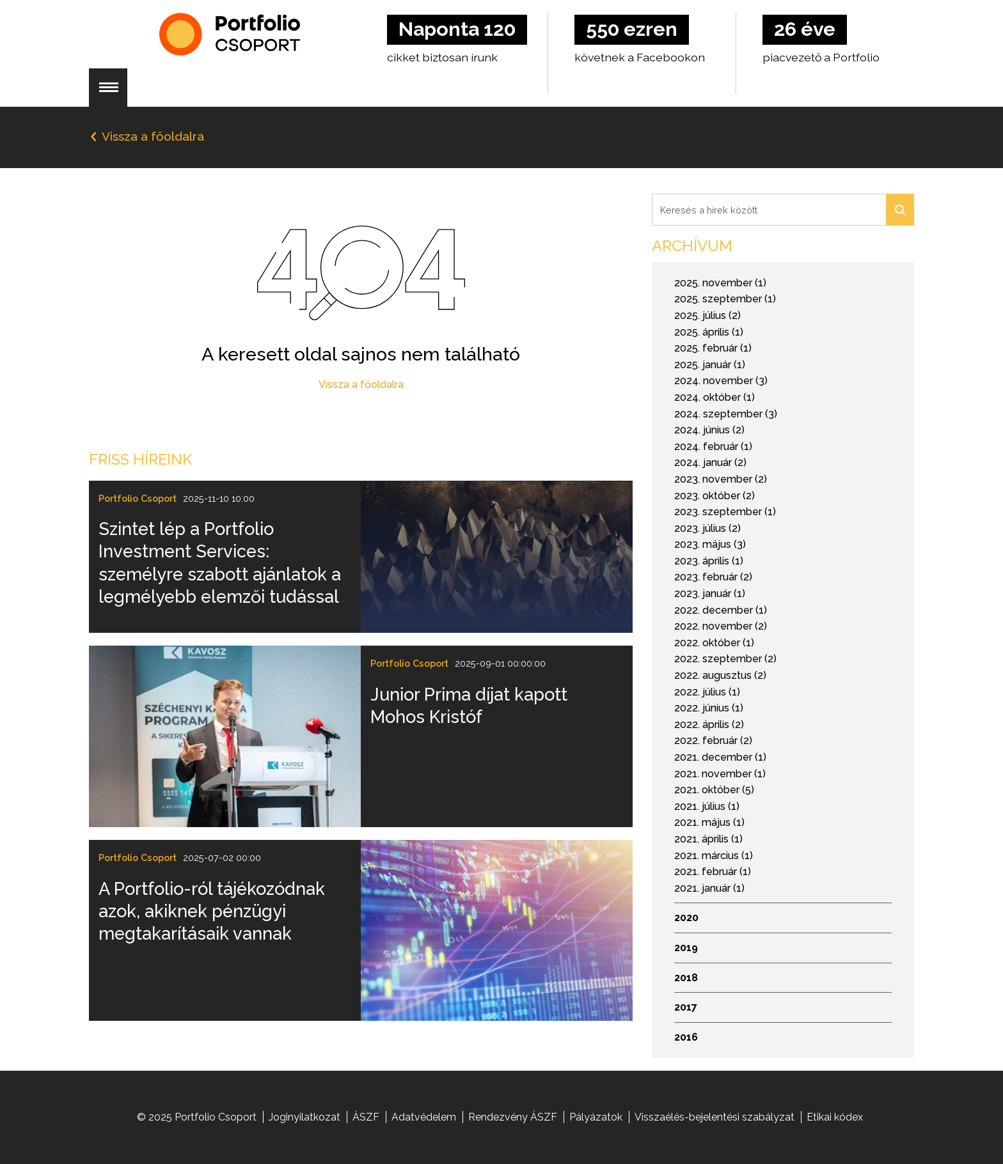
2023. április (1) (708, 561)
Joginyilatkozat (304, 1117)
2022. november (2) (720, 626)
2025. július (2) (707, 315)
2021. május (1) (709, 822)
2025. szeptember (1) (725, 299)
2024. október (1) (714, 397)
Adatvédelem (423, 1117)
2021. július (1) (706, 806)
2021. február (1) (712, 871)
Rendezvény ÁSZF (512, 1117)
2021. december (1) (720, 757)
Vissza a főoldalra (361, 384)
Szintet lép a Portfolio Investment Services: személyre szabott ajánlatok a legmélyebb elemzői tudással (220, 562)
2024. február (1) (713, 446)
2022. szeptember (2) (725, 659)
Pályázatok (595, 1117)
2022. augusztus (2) (720, 675)
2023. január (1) (709, 593)
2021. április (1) (708, 839)
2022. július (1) (707, 692)
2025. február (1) (713, 348)
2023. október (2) (714, 496)
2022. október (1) (714, 643)
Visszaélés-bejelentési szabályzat (714, 1117)
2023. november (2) (720, 479)
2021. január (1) (709, 888)
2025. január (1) (709, 365)
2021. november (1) (720, 774)
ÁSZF (365, 1117)
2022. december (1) (720, 610)
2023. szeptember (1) (725, 512)
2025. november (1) (720, 283)
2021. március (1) (713, 856)
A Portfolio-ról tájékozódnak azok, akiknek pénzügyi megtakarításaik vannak (212, 911)
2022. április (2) (709, 724)
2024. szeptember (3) (725, 414)
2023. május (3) (710, 544)
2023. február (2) (713, 577)
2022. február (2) (713, 740)
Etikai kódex (835, 1117)
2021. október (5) (714, 790)
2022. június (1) (708, 708)
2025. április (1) (708, 332)
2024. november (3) (721, 381)
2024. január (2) (710, 462)
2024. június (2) (709, 430)
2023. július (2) (707, 528)
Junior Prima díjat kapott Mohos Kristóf (468, 705)
